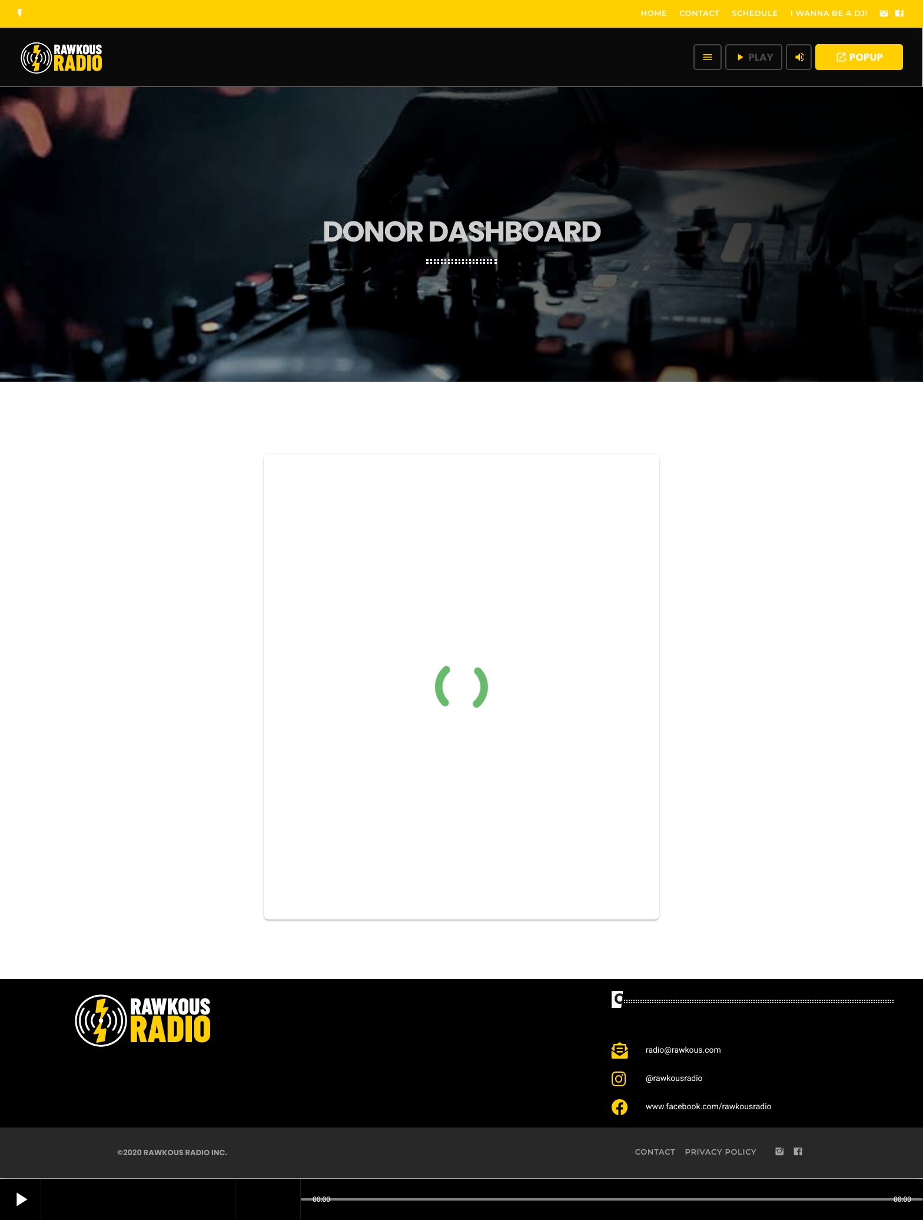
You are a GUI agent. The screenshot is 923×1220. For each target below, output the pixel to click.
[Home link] (61, 57)
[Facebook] (899, 14)
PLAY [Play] (753, 57)
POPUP (859, 57)
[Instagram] (884, 14)
